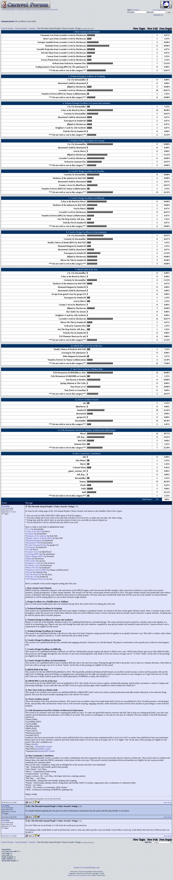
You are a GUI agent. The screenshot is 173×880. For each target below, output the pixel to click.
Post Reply (165, 28)
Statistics (23, 9)
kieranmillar (6, 506)
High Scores (31, 9)
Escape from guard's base (36, 545)
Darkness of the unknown (36, 536)
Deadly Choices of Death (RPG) (39, 538)
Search (38, 9)
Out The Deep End (33, 574)
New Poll (152, 28)
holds (35, 744)
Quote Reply (167, 802)
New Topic (139, 28)
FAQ (3, 9)
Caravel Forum (7, 28)
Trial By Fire (31, 577)
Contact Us (77, 867)
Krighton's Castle (33, 563)
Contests (32, 28)
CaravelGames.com (92, 867)
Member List (14, 9)
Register (137, 10)
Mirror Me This (32, 568)
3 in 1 (28, 529)
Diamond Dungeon (34, 540)
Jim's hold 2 (31, 561)
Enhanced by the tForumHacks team (79, 875)
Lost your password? (159, 10)
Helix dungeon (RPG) (35, 556)
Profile (47, 9)
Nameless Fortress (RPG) (36, 570)
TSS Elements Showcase (36, 579)
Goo (28, 549)
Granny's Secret (32, 552)
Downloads (54, 9)
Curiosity (30, 534)
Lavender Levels (33, 565)
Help (7, 9)
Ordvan (29, 572)
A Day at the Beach (34, 531)
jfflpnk (29, 559)
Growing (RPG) (32, 554)
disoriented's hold (33, 543)
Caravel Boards (21, 28)
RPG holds (46, 746)
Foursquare (30, 547)
